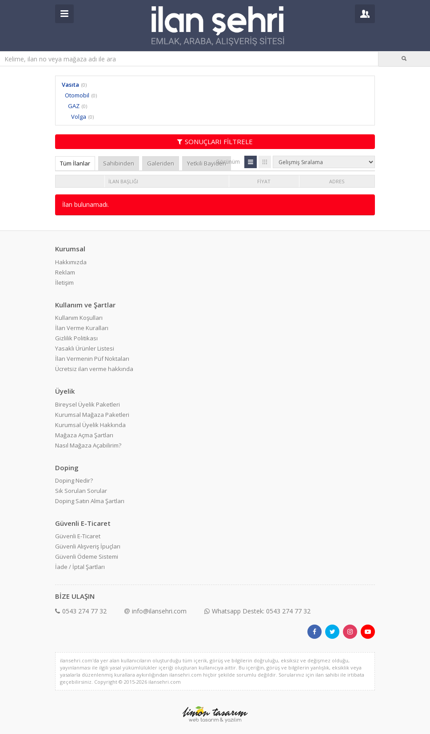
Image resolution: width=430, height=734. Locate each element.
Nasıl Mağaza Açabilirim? (88, 445)
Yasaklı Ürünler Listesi (84, 348)
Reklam (65, 272)
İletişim (64, 282)
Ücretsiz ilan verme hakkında (94, 369)
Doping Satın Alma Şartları (89, 501)
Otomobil (77, 95)
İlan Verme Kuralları (81, 328)
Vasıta (70, 85)
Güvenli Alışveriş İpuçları (87, 546)
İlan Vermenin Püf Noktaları (92, 359)
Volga (78, 117)
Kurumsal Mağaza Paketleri (92, 415)
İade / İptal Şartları (80, 567)
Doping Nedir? (74, 480)
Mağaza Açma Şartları (84, 435)
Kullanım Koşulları (79, 318)
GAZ (74, 106)
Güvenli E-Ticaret (77, 536)
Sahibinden (118, 163)
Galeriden (160, 163)
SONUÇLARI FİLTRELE (215, 141)
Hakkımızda (71, 262)
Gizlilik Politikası (76, 338)
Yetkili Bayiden (206, 163)
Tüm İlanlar (75, 163)
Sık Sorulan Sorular (81, 491)
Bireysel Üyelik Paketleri (87, 404)
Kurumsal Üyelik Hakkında (90, 425)
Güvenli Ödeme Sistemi (86, 557)
